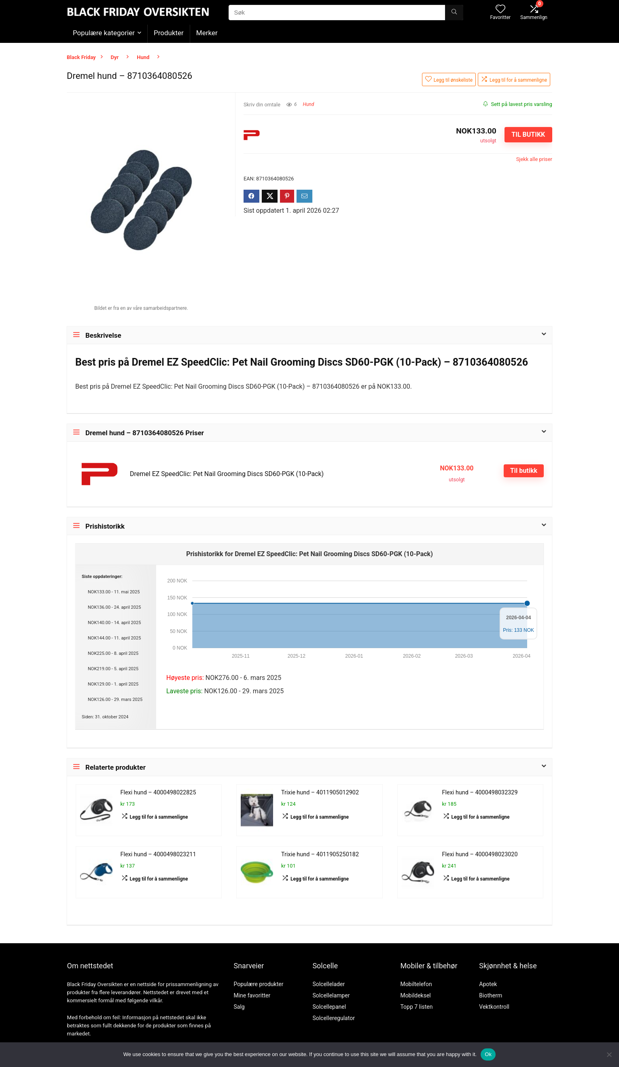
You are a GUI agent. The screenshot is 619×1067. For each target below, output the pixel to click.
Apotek (488, 984)
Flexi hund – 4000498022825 (158, 792)
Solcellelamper (331, 995)
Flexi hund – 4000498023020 (480, 854)
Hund (143, 57)
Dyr (115, 57)
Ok (488, 1054)
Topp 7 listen (416, 1006)
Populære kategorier (104, 33)
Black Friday (81, 57)
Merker (207, 33)
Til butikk (528, 134)
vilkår (156, 1000)
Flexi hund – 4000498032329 (480, 792)
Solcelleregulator (333, 1018)
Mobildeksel (415, 995)
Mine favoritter (251, 995)
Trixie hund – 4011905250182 (320, 854)
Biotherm (490, 995)
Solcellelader (328, 984)
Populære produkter (258, 984)
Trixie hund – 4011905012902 (320, 792)
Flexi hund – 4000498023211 (158, 854)
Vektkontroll (494, 1006)
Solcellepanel (329, 1006)
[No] (609, 1054)
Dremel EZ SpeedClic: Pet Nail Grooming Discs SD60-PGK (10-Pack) (227, 474)
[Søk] (454, 12)
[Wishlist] (500, 9)
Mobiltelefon (416, 984)
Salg (238, 1006)
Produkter (169, 33)
